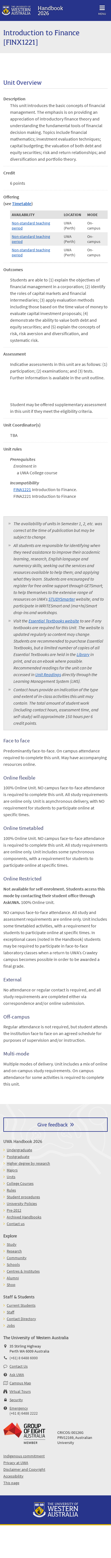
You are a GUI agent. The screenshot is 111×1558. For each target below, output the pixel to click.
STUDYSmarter (61, 599)
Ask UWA (17, 1374)
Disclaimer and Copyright (24, 1469)
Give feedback (52, 1124)
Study (11, 1244)
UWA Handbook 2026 (22, 1141)
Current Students (21, 1305)
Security (16, 1399)
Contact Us (19, 1366)
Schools (13, 1264)
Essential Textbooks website (54, 621)
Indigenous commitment (24, 1455)
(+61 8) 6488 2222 (24, 1413)
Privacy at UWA (15, 1462)
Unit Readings (48, 674)
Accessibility (13, 1476)
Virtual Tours (20, 1391)
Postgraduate (18, 1156)
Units (11, 1176)
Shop (11, 1284)
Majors (12, 1170)
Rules (11, 1190)
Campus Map (20, 1383)
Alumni (13, 1277)
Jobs (11, 1325)
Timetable (21, 203)
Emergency (19, 1408)
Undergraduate (19, 1149)
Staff (10, 1312)
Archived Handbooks (24, 1217)
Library (83, 654)
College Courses (20, 1183)
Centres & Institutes (23, 1271)
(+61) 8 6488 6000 (24, 1357)
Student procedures (23, 1196)
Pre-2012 (14, 1210)
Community (17, 1257)
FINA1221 (22, 489)
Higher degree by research (28, 1163)
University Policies (22, 1203)
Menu (102, 9)
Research (14, 1251)
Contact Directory (21, 1318)
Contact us (16, 1223)
